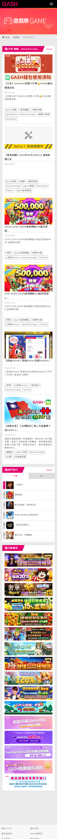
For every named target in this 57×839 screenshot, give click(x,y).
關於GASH (7, 828)
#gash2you (11, 114)
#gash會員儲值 (23, 190)
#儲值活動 (37, 110)
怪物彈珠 (18, 495)
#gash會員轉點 (21, 253)
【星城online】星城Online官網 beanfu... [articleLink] (28, 360)
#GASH (43, 257)
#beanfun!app (27, 114)
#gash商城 (28, 186)
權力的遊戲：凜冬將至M (25, 505)
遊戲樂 (16, 37)
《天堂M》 (19, 485)
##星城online (12, 257)
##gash (9, 190)
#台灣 (8, 457)
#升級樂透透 (20, 457)
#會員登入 (35, 385)
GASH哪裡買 (36, 833)
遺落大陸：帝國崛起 (23, 535)
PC (41, 476)
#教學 (8, 385)
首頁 (7, 37)
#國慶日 (9, 452)
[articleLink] (28, 67)
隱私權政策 (7, 833)
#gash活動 (11, 110)
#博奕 (8, 253)
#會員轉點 (24, 110)
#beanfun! (11, 119)
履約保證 (34, 828)
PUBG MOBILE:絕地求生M (26, 515)
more (49, 49)
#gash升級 (21, 452)
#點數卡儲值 (44, 114)
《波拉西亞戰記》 (22, 525)
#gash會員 (11, 181)
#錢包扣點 (32, 181)
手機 (15, 476)
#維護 (22, 181)
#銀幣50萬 (37, 253)
